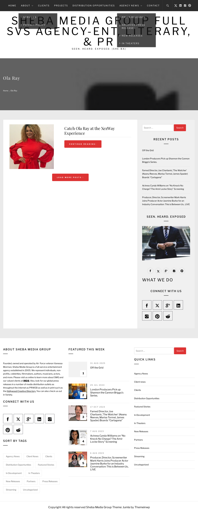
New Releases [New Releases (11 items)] (13, 481)
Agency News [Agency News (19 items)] (13, 456)
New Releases (141, 431)
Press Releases (141, 448)
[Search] (167, 5)
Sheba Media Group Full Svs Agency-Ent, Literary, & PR (99, 31)
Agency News (130, 5)
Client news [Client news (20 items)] (32, 456)
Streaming (139, 456)
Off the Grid (148, 150)
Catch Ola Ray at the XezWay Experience (89, 131)
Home (12, 5)
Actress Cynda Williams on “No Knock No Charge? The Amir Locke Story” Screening (107, 438)
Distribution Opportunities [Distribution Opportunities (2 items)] (18, 464)
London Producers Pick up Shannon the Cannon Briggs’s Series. (106, 392)
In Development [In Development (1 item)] (14, 473)
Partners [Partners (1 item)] (31, 481)
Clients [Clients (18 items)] (48, 456)
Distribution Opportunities (94, 5)
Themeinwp (142, 507)
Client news (140, 381)
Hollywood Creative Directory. (21, 391)
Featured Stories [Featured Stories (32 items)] (46, 464)
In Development (142, 415)
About (27, 5)
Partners (138, 439)
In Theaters (139, 423)
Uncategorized (141, 464)
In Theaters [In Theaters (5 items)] (34, 473)
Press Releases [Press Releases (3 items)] (50, 481)
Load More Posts (70, 177)
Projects (61, 5)
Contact (153, 5)
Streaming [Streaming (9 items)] (11, 489)
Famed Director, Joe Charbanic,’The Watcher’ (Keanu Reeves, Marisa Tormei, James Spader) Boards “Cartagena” (165, 174)
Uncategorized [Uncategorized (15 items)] (30, 489)
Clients (44, 5)
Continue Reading (83, 144)
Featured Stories (142, 406)
